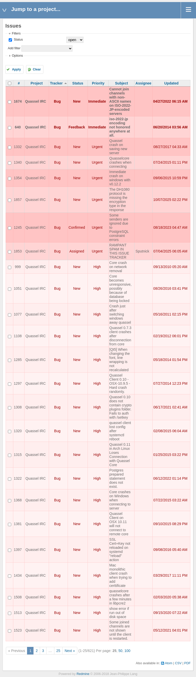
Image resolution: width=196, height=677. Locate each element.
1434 (18, 575)
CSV (178, 663)
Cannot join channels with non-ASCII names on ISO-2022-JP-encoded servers (120, 101)
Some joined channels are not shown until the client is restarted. (120, 630)
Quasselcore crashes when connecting (120, 162)
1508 (18, 597)
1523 (18, 630)
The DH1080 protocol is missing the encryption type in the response (119, 199)
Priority (98, 83)
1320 (18, 431)
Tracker (56, 83)
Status (18, 39)
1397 (18, 550)
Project (37, 83)
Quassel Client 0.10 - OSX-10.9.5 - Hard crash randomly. (119, 383)
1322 (18, 478)
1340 (18, 162)
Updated (171, 83)
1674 (18, 101)
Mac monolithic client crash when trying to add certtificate (120, 575)
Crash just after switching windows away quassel (120, 314)
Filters (16, 33)
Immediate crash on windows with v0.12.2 (119, 178)
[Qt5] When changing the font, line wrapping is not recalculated (119, 359)
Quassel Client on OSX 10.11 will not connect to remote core (118, 524)
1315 (18, 455)
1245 (18, 227)
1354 (18, 178)
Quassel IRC (35, 101)
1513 (18, 613)
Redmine (83, 674)
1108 (18, 336)
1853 (18, 251)
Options (17, 55)
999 (18, 267)
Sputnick (142, 251)
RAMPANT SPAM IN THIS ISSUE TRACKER (119, 251)
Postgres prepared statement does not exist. (117, 478)
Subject (121, 83)
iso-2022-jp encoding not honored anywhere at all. (119, 127)
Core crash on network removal (118, 267)
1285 (18, 360)
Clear (37, 69)
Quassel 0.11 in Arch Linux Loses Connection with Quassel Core (119, 454)
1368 (18, 500)
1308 (18, 407)
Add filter (14, 48)
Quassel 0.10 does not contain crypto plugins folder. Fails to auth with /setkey (120, 407)
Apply (16, 69)
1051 (18, 288)
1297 (18, 383)
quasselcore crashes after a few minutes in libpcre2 (120, 597)
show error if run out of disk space (119, 613)
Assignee (143, 83)
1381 (18, 524)
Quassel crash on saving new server (118, 147)
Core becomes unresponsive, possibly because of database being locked (120, 288)
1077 (18, 314)
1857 (18, 200)
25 (58, 651)
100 (127, 651)
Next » (70, 651)
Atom (168, 663)
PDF (187, 663)
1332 (18, 147)
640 (18, 127)
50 (120, 651)
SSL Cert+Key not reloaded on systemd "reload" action (119, 549)
